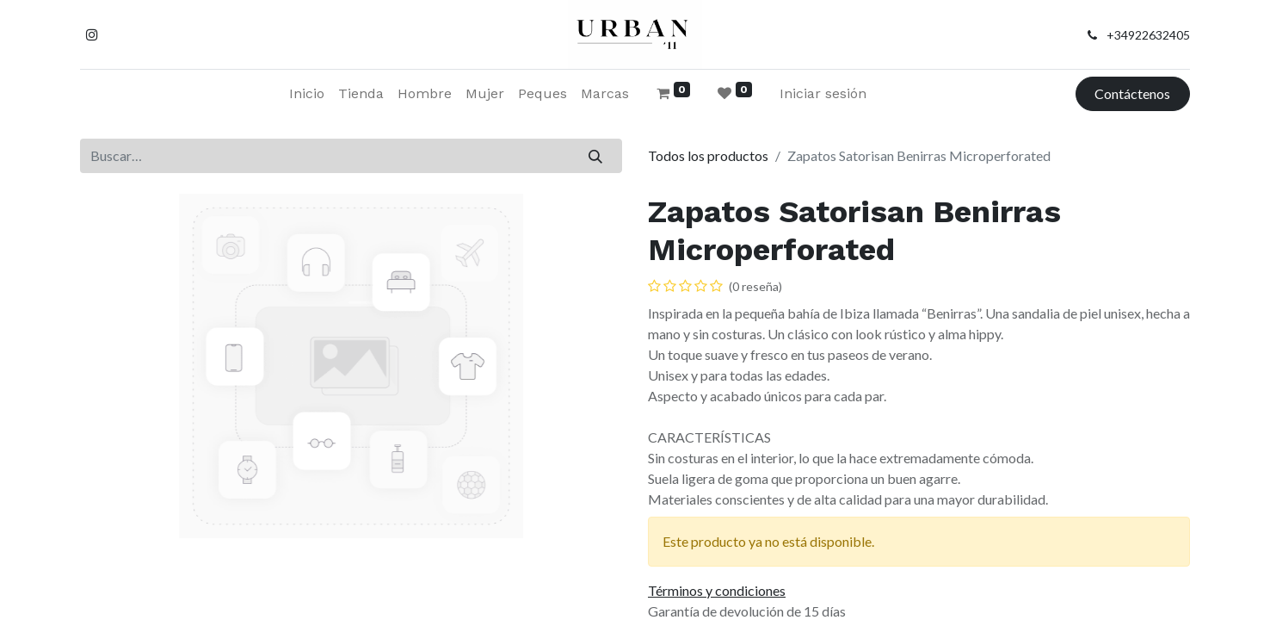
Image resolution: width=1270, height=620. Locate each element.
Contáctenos (1132, 93)
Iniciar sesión (823, 93)
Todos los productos (708, 155)
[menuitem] (306, 94)
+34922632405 (1148, 35)
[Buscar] (596, 156)
